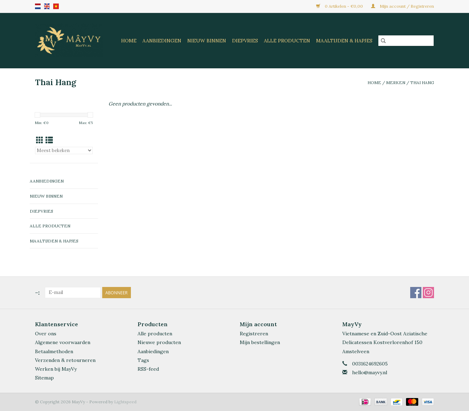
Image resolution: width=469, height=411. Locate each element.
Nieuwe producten (159, 342)
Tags (143, 360)
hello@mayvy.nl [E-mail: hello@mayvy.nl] (369, 372)
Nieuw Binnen (206, 40)
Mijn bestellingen (260, 342)
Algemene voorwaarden (62, 342)
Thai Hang (422, 82)
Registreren (254, 333)
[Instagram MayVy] (428, 292)
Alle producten (155, 333)
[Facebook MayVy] (415, 292)
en (47, 6)
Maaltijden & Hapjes (344, 40)
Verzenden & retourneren (65, 360)
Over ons (45, 333)
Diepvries (245, 40)
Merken (395, 82)
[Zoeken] (406, 40)
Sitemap (44, 378)
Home (128, 40)
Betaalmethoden (54, 351)
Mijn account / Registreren (402, 6)
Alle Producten (287, 40)
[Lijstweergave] (49, 140)
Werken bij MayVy (56, 369)
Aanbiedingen (161, 40)
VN (56, 6)
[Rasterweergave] (39, 140)
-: (37, 292)
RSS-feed (148, 369)
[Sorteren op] (64, 150)
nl (38, 6)
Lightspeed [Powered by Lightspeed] (125, 401)
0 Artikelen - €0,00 (340, 6)
